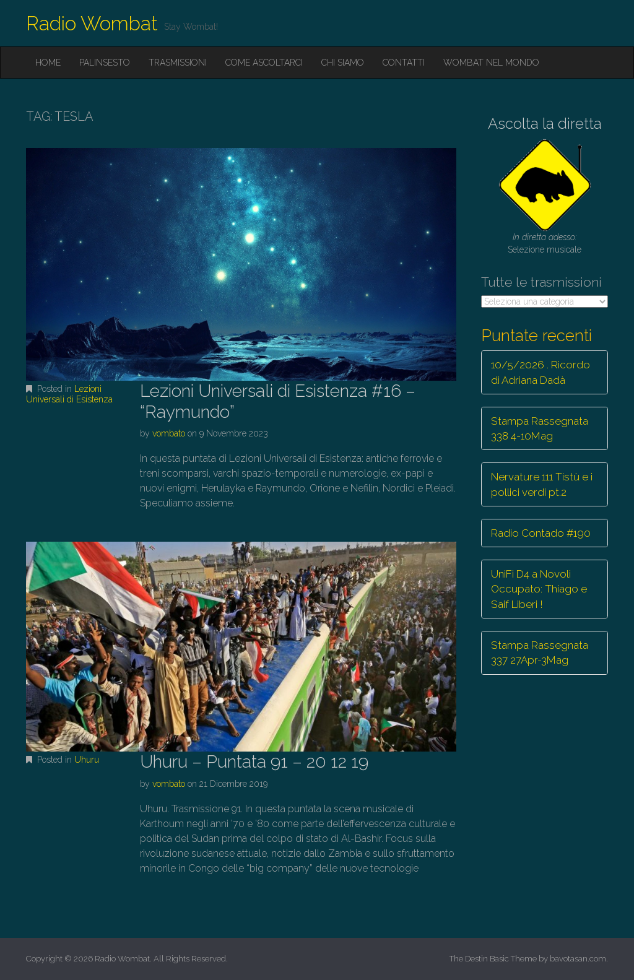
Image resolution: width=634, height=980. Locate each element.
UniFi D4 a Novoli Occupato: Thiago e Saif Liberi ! (539, 589)
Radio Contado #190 (541, 533)
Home (48, 62)
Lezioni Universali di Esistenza (69, 394)
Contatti (404, 62)
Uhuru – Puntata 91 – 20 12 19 (254, 762)
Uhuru (86, 760)
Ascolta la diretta (545, 123)
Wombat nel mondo (491, 62)
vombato (168, 433)
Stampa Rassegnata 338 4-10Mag (539, 428)
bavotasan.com (578, 958)
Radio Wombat (92, 23)
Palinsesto (104, 62)
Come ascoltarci (264, 62)
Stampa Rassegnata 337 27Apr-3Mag (539, 652)
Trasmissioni (178, 62)
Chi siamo (342, 62)
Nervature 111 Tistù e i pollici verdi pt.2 (542, 484)
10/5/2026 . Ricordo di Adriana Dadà (540, 372)
